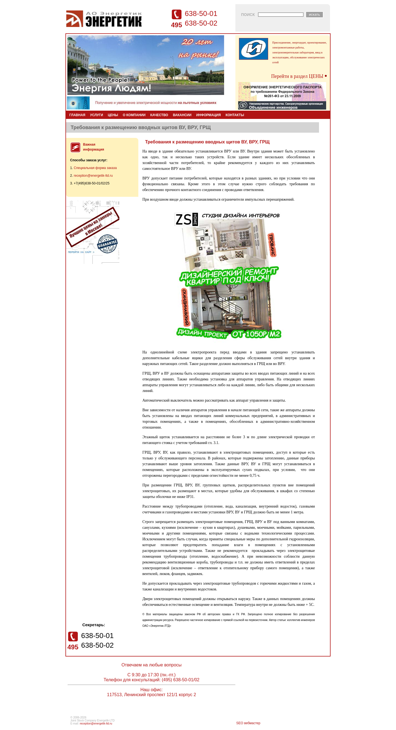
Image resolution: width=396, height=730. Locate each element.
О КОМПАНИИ (134, 115)
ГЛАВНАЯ (77, 115)
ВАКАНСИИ (182, 115)
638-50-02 (201, 23)
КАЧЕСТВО (159, 115)
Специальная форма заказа (95, 168)
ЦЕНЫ (113, 115)
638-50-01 (201, 13)
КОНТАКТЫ (235, 115)
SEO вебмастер (248, 723)
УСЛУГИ (96, 115)
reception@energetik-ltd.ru (93, 176)
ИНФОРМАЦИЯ (208, 115)
